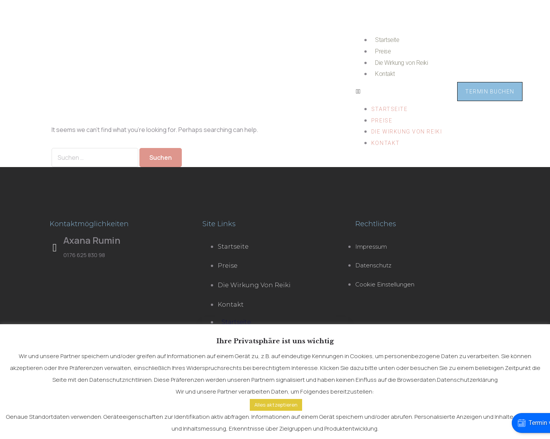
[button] (399, 91)
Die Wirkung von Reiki (401, 62)
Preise (383, 51)
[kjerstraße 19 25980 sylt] (122, 317)
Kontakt (385, 73)
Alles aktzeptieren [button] (276, 404)
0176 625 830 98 (84, 255)
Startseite (387, 39)
